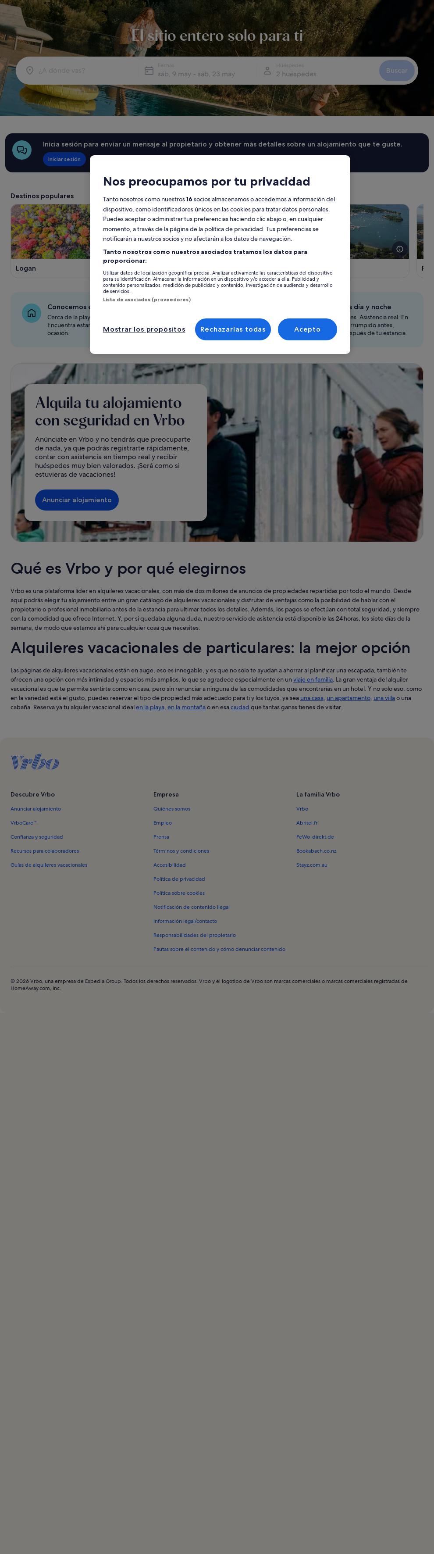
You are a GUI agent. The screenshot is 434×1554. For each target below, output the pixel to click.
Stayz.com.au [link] (311, 864)
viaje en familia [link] (313, 679)
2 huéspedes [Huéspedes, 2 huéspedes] (296, 74)
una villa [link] (384, 698)
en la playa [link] (150, 707)
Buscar (397, 70)
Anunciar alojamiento (77, 500)
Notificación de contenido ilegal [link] (191, 907)
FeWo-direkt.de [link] (315, 836)
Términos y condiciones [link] (181, 850)
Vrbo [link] (302, 808)
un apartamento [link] (348, 698)
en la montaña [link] (186, 707)
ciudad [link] (240, 707)
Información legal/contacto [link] (185, 921)
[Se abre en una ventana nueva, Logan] (75, 241)
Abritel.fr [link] (306, 822)
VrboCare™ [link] (24, 822)
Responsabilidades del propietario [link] (194, 935)
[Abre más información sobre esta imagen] (400, 249)
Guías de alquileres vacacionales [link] (49, 864)
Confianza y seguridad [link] (37, 836)
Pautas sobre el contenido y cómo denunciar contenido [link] (219, 949)
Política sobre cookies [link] (179, 893)
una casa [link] (312, 698)
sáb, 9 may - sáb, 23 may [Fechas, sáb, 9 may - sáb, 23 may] (196, 74)
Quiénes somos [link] (171, 808)
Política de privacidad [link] (179, 878)
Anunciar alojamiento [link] (36, 808)
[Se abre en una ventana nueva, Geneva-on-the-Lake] (210, 241)
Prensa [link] (161, 836)
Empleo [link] (162, 822)
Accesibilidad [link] (169, 864)
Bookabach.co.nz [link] (316, 850)
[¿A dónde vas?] (78, 70)
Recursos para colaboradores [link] (45, 850)
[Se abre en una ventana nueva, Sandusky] (345, 241)
